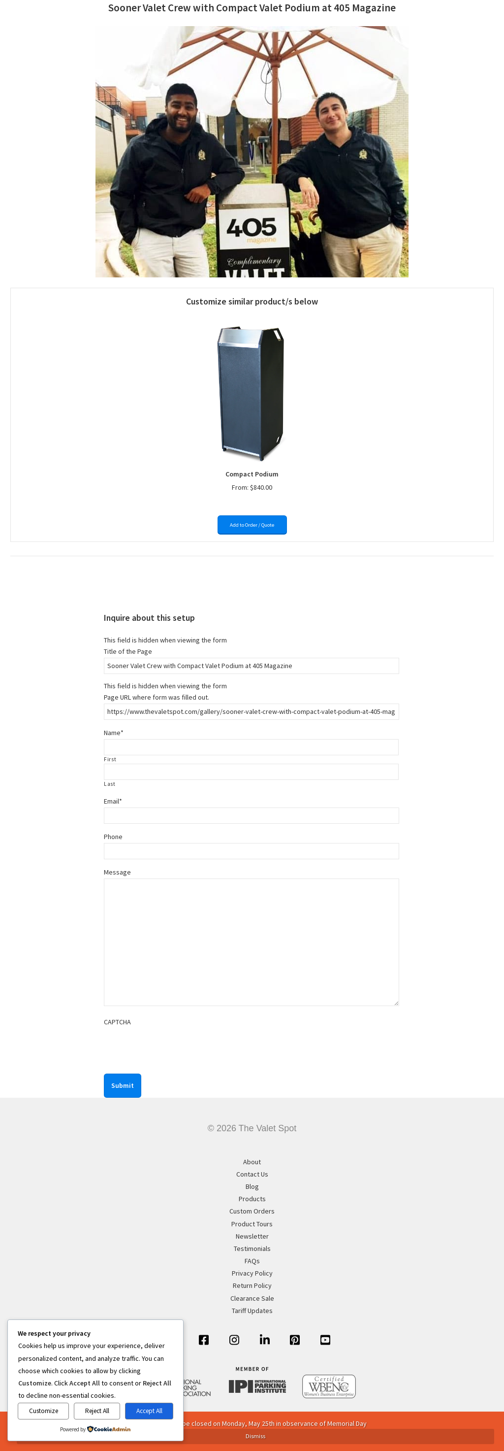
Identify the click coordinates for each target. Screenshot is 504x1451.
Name (114, 732)
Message (117, 872)
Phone (113, 836)
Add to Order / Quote (252, 525)
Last (110, 783)
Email (113, 801)
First (110, 759)
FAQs (252, 1260)
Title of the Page (128, 651)
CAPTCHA (117, 1021)
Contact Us (252, 1174)
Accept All (149, 1411)
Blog (252, 1186)
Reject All (97, 1411)
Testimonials (252, 1248)
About (252, 1161)
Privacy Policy (252, 1273)
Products (252, 1198)
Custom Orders (252, 1211)
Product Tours (252, 1223)
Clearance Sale (252, 1298)
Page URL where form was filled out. (156, 697)
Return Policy (252, 1285)
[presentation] (178, 1047)
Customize (43, 1411)
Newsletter (252, 1236)
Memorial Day (347, 1423)
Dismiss (255, 1436)
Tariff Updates (252, 1310)
